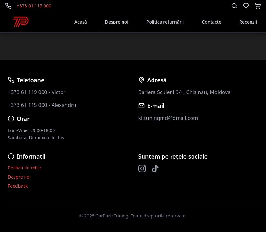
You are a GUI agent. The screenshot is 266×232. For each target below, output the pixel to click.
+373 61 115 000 (34, 6)
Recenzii (248, 22)
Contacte (211, 22)
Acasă (80, 22)
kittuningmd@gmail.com (168, 117)
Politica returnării (165, 22)
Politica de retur (24, 168)
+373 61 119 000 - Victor (36, 92)
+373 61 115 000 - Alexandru (42, 105)
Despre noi (116, 22)
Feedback (18, 186)
